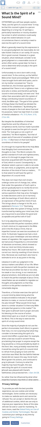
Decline (15, 423)
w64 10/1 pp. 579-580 (15, 7)
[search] (38, 3)
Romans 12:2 (17, 206)
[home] (3, 2)
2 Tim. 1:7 (6, 140)
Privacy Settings (16, 417)
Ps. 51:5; (24, 114)
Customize (25, 423)
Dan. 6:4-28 (34, 372)
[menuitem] (3, 2)
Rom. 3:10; (32, 114)
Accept (6, 423)
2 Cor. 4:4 (5, 117)
